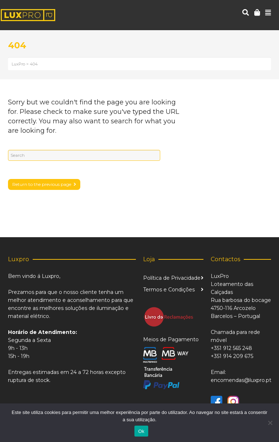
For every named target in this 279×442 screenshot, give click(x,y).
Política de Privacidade (172, 278)
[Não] (270, 422)
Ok (141, 431)
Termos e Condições (169, 289)
